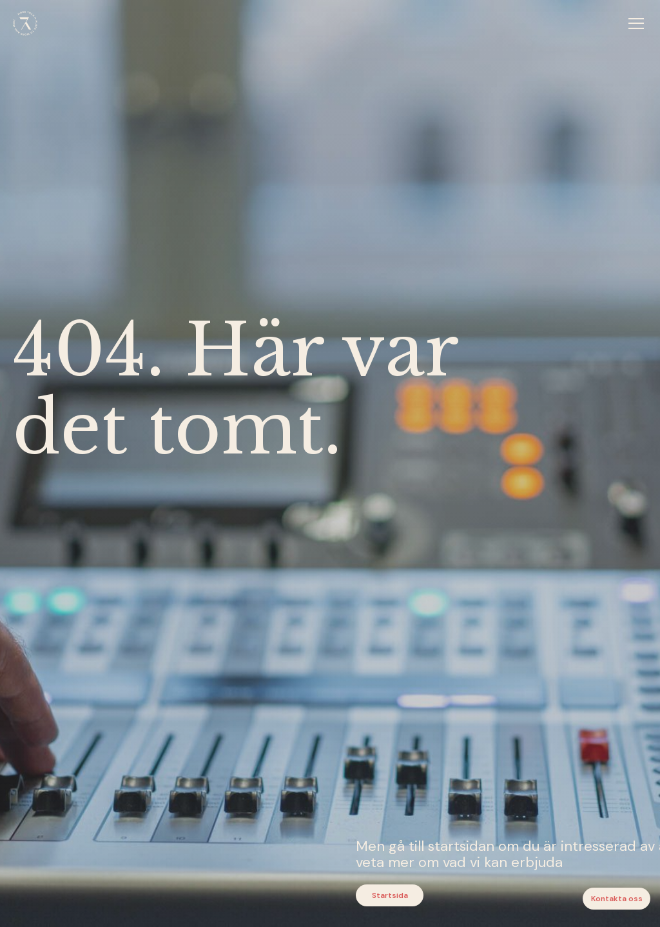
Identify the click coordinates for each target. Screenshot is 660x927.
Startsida (390, 895)
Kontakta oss (617, 898)
